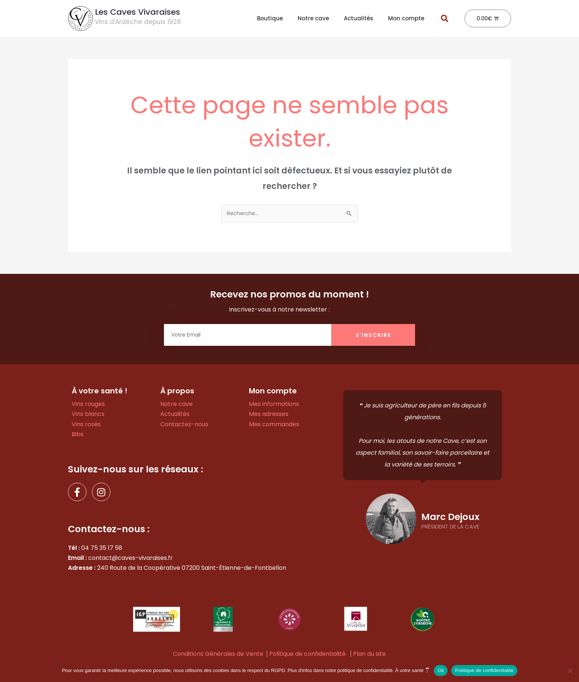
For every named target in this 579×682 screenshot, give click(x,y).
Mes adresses (268, 414)
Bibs (77, 435)
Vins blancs (88, 414)
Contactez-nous (184, 425)
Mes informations (274, 404)
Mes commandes (274, 425)
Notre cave (313, 18)
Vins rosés (86, 425)
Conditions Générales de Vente (218, 654)
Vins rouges (88, 404)
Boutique (270, 18)
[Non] (569, 670)
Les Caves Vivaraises (137, 12)
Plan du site (369, 654)
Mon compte (406, 18)
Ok (441, 670)
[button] (444, 18)
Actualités (358, 18)
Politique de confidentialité (307, 654)
